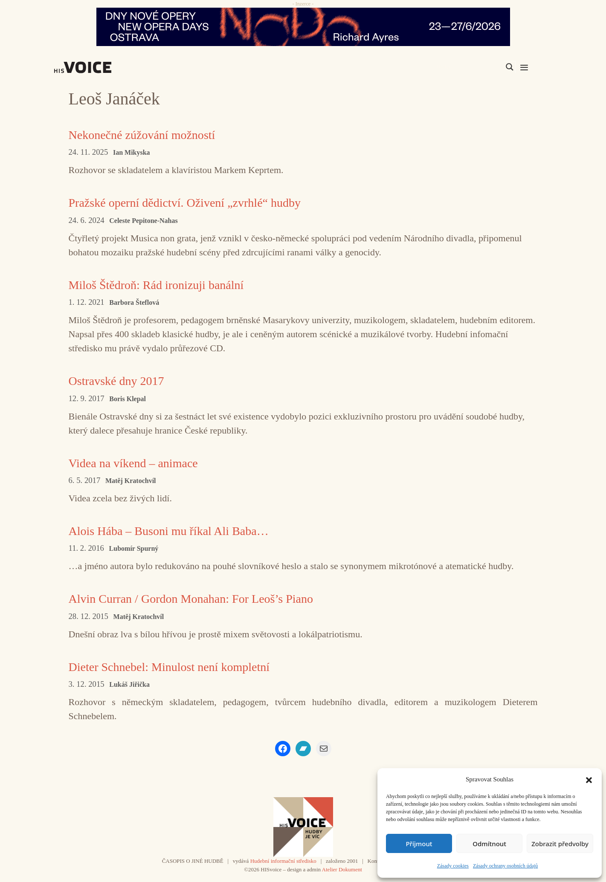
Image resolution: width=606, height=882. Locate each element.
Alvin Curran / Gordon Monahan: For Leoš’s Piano (200, 598)
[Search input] (469, 67)
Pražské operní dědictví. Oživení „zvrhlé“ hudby (193, 202)
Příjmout (419, 843)
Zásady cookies (453, 866)
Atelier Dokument (342, 869)
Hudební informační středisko (283, 861)
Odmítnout (489, 843)
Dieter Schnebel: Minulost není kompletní (176, 666)
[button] (589, 779)
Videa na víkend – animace (138, 463)
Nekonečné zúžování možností (147, 134)
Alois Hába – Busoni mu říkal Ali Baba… (176, 530)
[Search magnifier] (510, 67)
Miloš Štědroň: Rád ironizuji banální (162, 285)
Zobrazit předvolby (560, 843)
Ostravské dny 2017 (120, 380)
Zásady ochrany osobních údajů (505, 866)
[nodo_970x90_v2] (303, 27)
